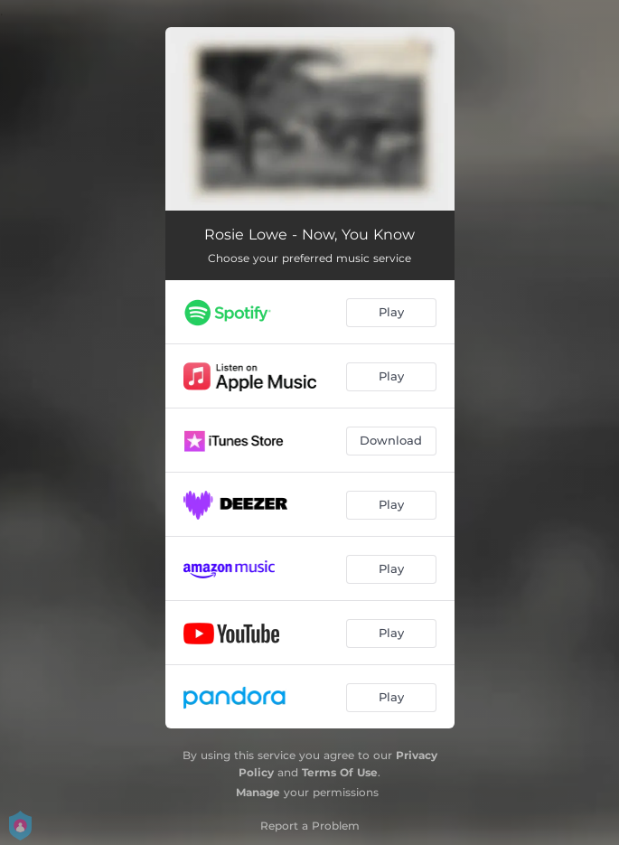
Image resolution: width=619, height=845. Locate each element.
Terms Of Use (340, 772)
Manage (258, 792)
